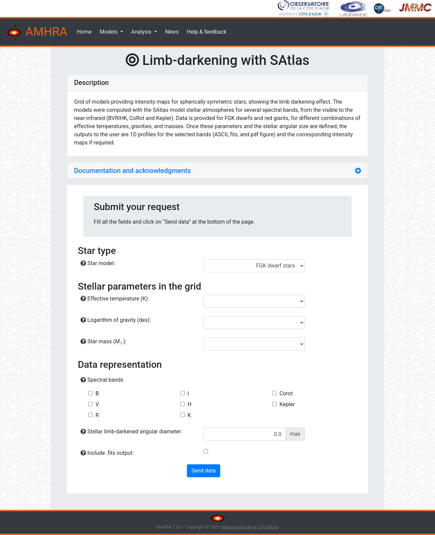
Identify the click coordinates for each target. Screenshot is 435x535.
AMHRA (36, 32)
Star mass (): (104, 341)
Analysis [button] (142, 32)
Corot (286, 393)
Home (84, 32)
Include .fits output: (107, 453)
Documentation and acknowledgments (132, 171)
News (172, 32)
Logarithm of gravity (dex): (116, 320)
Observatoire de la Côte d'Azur (250, 527)
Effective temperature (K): (115, 298)
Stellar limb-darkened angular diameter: (131, 431)
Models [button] (109, 32)
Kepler (287, 404)
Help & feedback (206, 32)
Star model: (98, 263)
